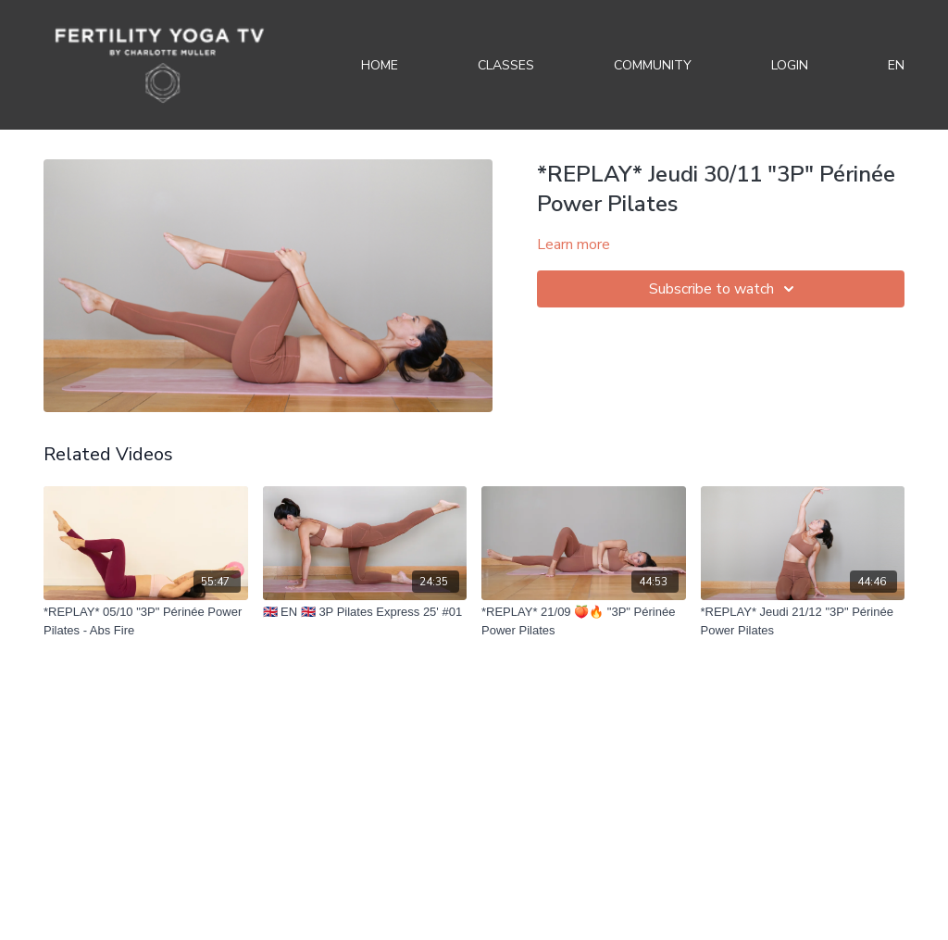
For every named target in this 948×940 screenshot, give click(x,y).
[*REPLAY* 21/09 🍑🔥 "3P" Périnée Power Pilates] (583, 621)
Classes (506, 65)
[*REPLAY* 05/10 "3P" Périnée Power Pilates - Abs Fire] (146, 621)
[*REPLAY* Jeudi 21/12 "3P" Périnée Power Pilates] (803, 621)
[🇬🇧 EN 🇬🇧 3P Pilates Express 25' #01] (365, 612)
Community (653, 65)
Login (789, 65)
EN (896, 65)
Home (379, 65)
